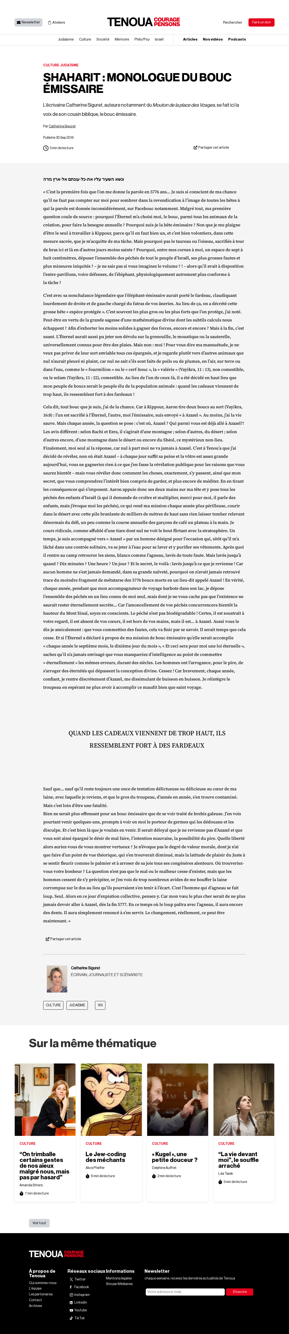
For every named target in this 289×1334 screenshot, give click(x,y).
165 (100, 1005)
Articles (190, 39)
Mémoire (122, 39)
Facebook (81, 1287)
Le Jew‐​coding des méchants (106, 1157)
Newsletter (31, 22)
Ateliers (58, 22)
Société (103, 39)
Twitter (80, 1279)
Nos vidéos (213, 39)
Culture (85, 39)
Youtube (80, 1310)
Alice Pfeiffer (95, 1168)
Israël (159, 39)
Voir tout (39, 1223)
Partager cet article (213, 147)
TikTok (79, 1318)
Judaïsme (66, 39)
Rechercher (232, 22)
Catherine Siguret (62, 126)
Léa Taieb (225, 1173)
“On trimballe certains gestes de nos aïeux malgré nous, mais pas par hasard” (44, 1165)
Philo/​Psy (142, 39)
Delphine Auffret (164, 1168)
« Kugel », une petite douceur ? (175, 1157)
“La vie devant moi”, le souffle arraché (238, 1160)
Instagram (82, 1295)
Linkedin (80, 1302)
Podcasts (237, 39)
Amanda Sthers (31, 1185)
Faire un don (261, 22)
